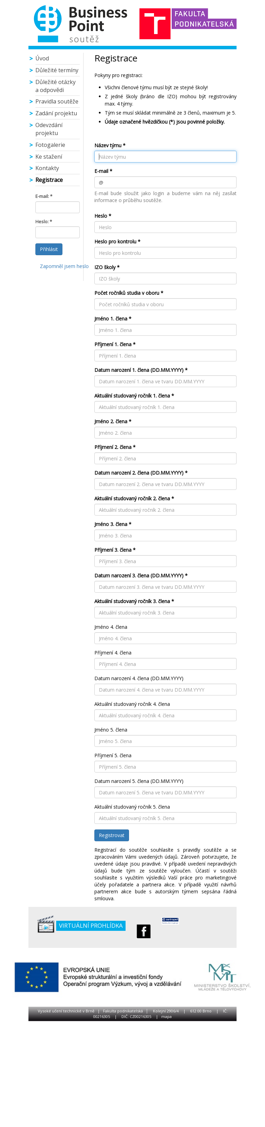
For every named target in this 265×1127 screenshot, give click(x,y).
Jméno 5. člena (110, 729)
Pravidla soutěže (56, 101)
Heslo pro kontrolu (115, 241)
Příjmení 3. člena (112, 549)
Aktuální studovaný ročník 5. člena (132, 806)
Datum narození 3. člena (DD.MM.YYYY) (138, 575)
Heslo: (42, 221)
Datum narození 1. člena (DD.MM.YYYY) (138, 370)
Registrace (49, 180)
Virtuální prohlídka (91, 925)
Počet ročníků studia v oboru (126, 293)
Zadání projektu (56, 113)
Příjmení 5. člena (112, 755)
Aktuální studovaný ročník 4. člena (132, 704)
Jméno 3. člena (110, 524)
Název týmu (107, 145)
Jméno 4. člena (110, 627)
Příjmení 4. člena (112, 652)
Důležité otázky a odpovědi (55, 86)
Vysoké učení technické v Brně (66, 1010)
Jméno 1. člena (110, 318)
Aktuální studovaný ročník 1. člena (132, 395)
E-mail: (42, 196)
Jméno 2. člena (110, 421)
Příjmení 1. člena (112, 344)
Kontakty (47, 168)
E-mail (101, 171)
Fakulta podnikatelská (123, 1010)
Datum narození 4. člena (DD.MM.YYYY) (138, 678)
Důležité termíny (56, 70)
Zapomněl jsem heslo (64, 266)
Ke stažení (48, 156)
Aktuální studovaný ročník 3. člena (132, 601)
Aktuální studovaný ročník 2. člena (132, 498)
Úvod (42, 58)
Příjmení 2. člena (112, 447)
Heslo (100, 215)
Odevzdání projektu (48, 129)
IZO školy (105, 267)
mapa (166, 1016)
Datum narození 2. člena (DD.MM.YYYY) (138, 472)
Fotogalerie (50, 145)
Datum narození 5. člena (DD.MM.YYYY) (138, 781)
